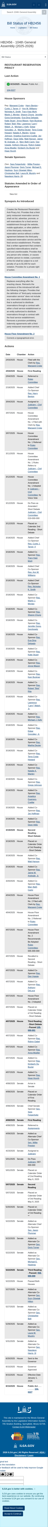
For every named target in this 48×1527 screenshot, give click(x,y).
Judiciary (32, 1154)
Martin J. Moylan (12, 115)
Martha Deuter (24, 130)
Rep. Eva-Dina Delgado (34, 640)
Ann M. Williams (29, 109)
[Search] (44, 12)
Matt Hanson (30, 139)
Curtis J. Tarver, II (12, 109)
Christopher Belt (12, 173)
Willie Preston (33, 164)
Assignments (34, 1128)
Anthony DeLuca (19, 145)
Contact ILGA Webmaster (24, 1427)
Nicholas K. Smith (13, 112)
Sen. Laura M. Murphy (34, 1333)
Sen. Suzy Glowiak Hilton (34, 1298)
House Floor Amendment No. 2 (19, 334)
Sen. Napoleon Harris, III (34, 1350)
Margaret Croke (16, 106)
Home (12, 28)
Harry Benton (32, 106)
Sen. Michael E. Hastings (34, 1262)
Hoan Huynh (10, 151)
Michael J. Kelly (22, 127)
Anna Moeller (11, 148)
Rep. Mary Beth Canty (34, 887)
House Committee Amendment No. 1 (22, 277)
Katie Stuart (10, 121)
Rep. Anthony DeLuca (34, 988)
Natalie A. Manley (21, 133)
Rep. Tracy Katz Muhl (34, 558)
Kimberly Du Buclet (26, 148)
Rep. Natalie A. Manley (34, 771)
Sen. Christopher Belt (34, 1316)
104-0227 (11, 90)
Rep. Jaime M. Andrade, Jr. (34, 873)
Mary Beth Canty (27, 142)
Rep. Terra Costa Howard (34, 757)
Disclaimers (20, 1455)
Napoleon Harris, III (13, 176)
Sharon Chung (27, 115)
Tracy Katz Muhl (29, 112)
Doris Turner (25, 167)
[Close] (13, 1513)
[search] (21, 12)
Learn (30, 1455)
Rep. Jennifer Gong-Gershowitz (34, 626)
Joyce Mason (23, 121)
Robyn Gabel (34, 145)
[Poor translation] (9, 1474)
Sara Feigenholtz (18, 164)
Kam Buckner (36, 121)
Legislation (22, 28)
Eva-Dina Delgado (30, 118)
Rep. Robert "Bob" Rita (34, 688)
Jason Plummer (12, 167)
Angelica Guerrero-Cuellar (25, 136)
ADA (42, 1452)
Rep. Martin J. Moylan (34, 601)
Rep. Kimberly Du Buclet (34, 1064)
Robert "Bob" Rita (13, 124)
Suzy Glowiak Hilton (23, 170)
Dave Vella (18, 139)
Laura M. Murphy (28, 173)
